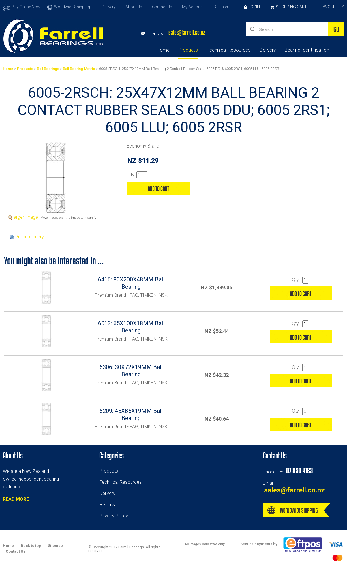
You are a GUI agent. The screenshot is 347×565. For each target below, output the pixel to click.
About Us (133, 7)
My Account (193, 7)
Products (188, 50)
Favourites (332, 7)
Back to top (31, 545)
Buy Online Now (21, 7)
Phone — (287, 472)
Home (163, 50)
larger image (25, 217)
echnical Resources (122, 482)
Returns (107, 504)
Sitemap (55, 545)
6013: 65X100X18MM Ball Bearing (131, 327)
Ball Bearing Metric (79, 69)
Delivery (109, 7)
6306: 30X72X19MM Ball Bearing (131, 371)
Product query (29, 236)
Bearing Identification (306, 50)
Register (221, 7)
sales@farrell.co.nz (186, 32)
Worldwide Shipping (68, 7)
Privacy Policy (114, 516)
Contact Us (162, 7)
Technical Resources (229, 50)
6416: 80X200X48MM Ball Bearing (131, 283)
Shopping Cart (291, 7)
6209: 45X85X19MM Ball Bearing (131, 414)
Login (252, 7)
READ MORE (16, 499)
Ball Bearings (48, 69)
